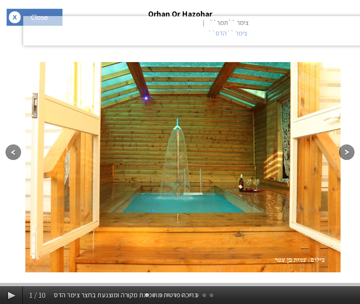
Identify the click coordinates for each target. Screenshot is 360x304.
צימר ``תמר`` (229, 22)
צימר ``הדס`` (227, 33)
